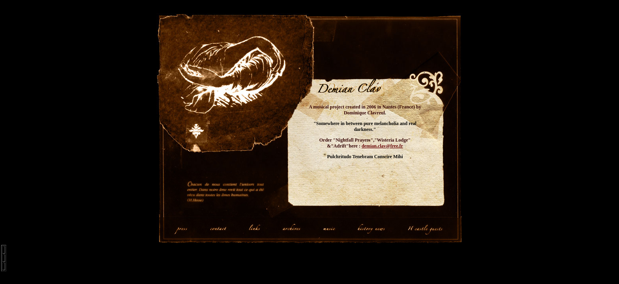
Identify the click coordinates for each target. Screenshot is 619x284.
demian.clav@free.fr (382, 146)
